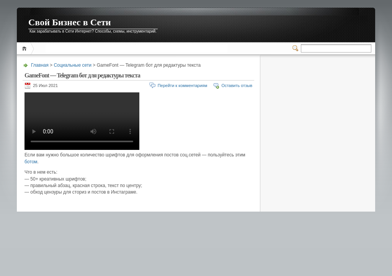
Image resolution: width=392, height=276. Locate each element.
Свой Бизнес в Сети (69, 22)
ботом (31, 161)
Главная (25, 48)
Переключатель (296, 48)
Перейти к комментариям (182, 85)
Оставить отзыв (236, 85)
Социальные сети (72, 65)
